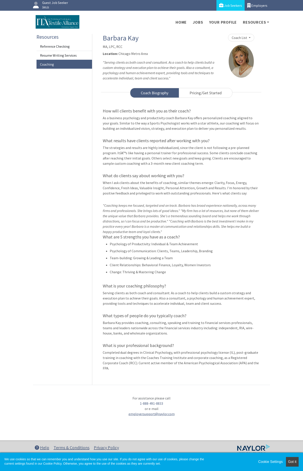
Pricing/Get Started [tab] (206, 92)
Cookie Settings (270, 462)
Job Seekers (230, 5)
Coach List (240, 37)
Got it (292, 462)
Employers (257, 5)
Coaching (47, 64)
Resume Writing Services (58, 55)
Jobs (198, 22)
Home (181, 22)
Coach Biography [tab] (154, 92)
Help (42, 447)
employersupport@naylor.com (152, 414)
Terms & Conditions (71, 447)
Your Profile (223, 22)
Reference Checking (55, 46)
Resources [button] (254, 22)
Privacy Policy (106, 447)
